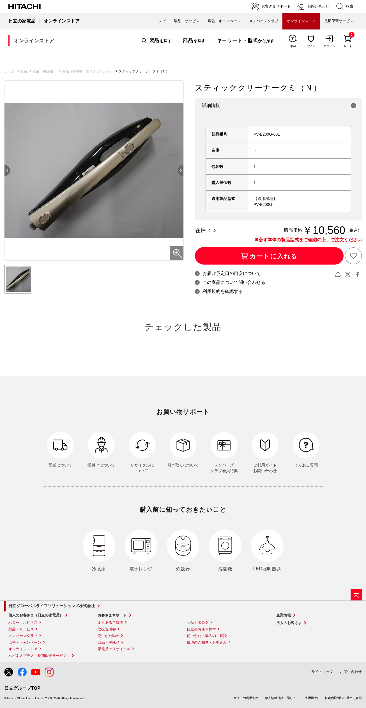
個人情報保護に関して (280, 698)
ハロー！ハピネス (23, 622)
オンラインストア (23, 649)
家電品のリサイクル (114, 649)
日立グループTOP (22, 688)
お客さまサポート (112, 615)
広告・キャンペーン (24, 642)
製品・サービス (21, 629)
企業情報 (283, 615)
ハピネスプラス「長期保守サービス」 (39, 656)
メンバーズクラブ (263, 21)
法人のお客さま (289, 623)
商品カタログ (198, 622)
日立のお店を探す (201, 629)
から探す (245, 40)
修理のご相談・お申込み (207, 642)
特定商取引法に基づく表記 (343, 698)
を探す (157, 40)
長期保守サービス (338, 21)
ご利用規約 (310, 698)
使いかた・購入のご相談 (207, 636)
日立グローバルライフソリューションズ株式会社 (51, 606)
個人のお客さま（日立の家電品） (35, 615)
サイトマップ (322, 672)
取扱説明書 (107, 629)
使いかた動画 (108, 636)
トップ (160, 21)
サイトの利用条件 (246, 698)
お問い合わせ (351, 672)
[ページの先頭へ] (356, 594)
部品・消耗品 (108, 642)
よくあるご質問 (110, 622)
